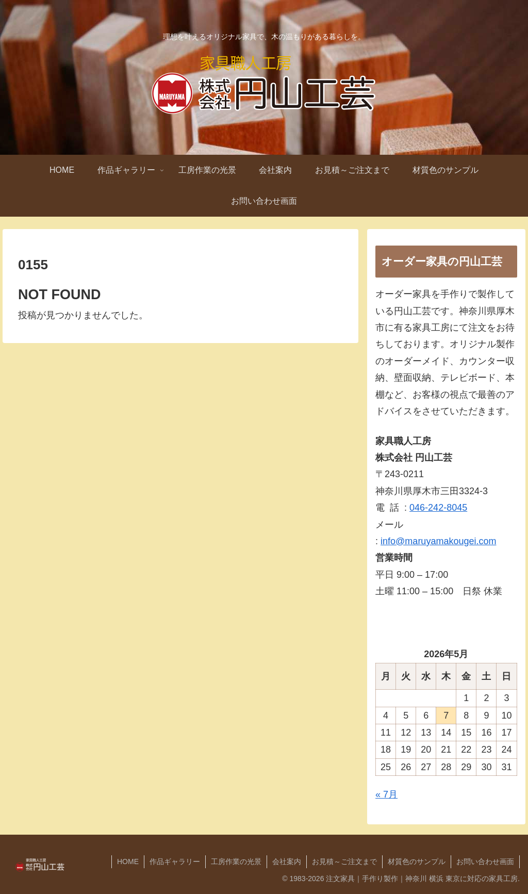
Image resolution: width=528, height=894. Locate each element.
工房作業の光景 (236, 861)
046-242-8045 (438, 507)
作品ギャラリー (175, 861)
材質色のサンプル (417, 861)
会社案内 (286, 861)
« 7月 (386, 794)
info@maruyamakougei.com (438, 541)
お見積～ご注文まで (344, 861)
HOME (128, 861)
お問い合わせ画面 (485, 861)
